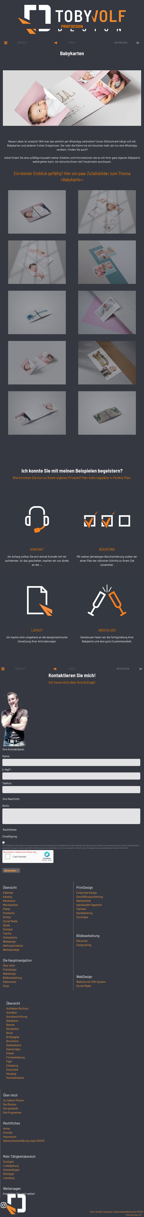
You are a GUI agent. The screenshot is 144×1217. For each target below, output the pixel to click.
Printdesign (102, 26)
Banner (10, 1024)
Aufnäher (11, 1012)
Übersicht (22, 42)
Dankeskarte (13, 1045)
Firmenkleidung (15, 1057)
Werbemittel (83, 901)
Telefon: (7, 783)
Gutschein (12, 1069)
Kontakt (8, 1132)
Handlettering (84, 913)
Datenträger (13, 1049)
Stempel (8, 929)
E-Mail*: (7, 769)
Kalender (8, 892)
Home (6, 1128)
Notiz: (5, 805)
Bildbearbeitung (12, 977)
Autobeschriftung (16, 1016)
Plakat (6, 909)
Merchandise (10, 905)
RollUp (7, 917)
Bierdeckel (12, 1029)
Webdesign (9, 941)
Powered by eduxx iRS (133, 1215)
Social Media (10, 921)
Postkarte (8, 913)
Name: (6, 756)
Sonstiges (82, 917)
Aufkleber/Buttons (17, 1008)
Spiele (6, 925)
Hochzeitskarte (15, 1077)
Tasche (7, 933)
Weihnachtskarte (13, 945)
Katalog (7, 896)
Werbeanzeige (11, 949)
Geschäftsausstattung (89, 896)
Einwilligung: (10, 836)
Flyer (9, 1061)
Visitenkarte (10, 937)
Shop (6, 986)
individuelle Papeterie (89, 905)
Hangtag (11, 1073)
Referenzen (9, 982)
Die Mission (9, 1104)
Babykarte (12, 1020)
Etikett (10, 1053)
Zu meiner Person (13, 1100)
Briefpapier (12, 1037)
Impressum (9, 1136)
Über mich (9, 965)
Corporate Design (86, 892)
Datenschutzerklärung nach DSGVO (24, 1140)
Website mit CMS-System (91, 982)
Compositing (83, 945)
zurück (72, 42)
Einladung (12, 1065)
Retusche (81, 941)
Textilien (81, 909)
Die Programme (12, 1112)
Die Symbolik (10, 1108)
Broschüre (12, 1041)
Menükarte (9, 901)
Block (9, 1033)
